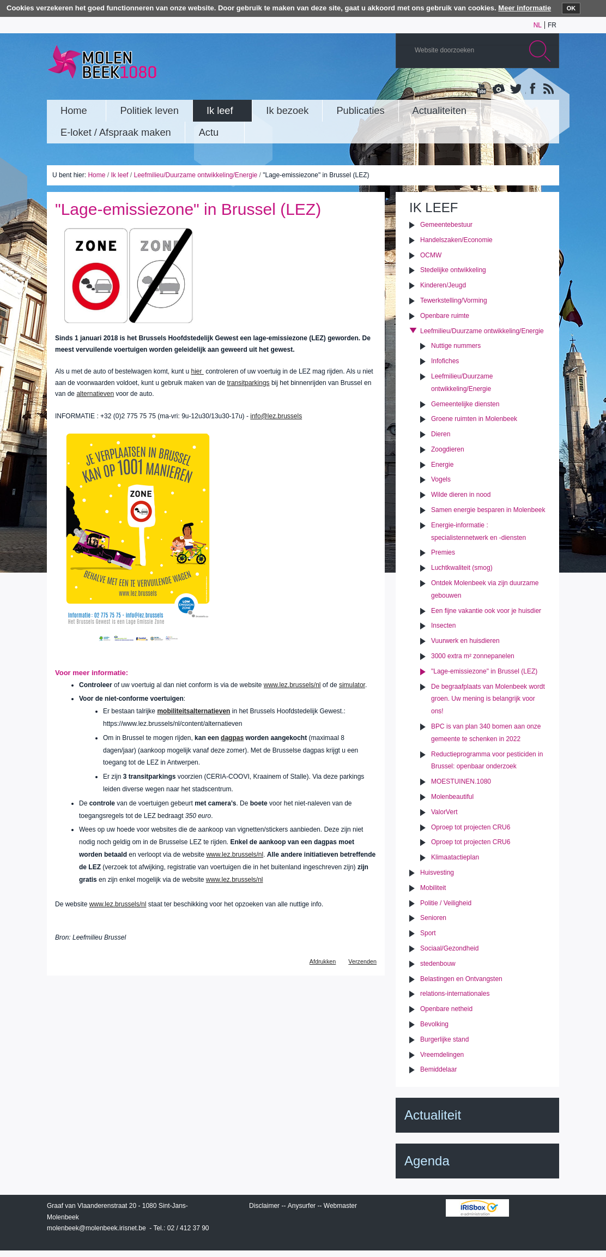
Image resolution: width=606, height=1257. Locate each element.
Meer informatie (524, 8)
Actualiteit (432, 1115)
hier (197, 371)
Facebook (531, 89)
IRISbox (477, 1208)
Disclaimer (264, 1206)
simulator (352, 685)
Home (96, 175)
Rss (548, 89)
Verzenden (362, 961)
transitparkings (248, 383)
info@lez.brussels (276, 416)
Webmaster (340, 1206)
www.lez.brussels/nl (292, 685)
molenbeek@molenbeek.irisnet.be (96, 1228)
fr (552, 25)
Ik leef (119, 175)
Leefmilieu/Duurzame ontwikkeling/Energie (195, 175)
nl (538, 25)
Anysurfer (302, 1206)
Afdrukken (323, 961)
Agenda (427, 1160)
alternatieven (95, 394)
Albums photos (499, 89)
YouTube (482, 89)
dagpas (232, 738)
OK (571, 8)
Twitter (515, 89)
